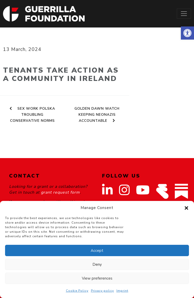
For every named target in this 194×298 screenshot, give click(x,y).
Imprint (122, 291)
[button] (187, 33)
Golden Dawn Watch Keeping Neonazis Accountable (97, 114)
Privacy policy (102, 291)
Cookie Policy (77, 291)
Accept (97, 250)
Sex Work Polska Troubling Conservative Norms (32, 114)
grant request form (60, 192)
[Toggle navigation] (184, 14)
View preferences (97, 278)
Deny (97, 264)
